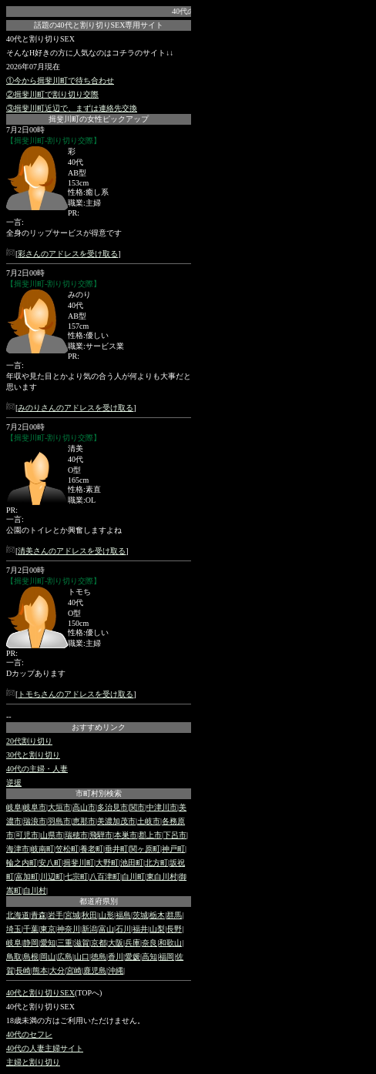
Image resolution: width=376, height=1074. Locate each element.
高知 (149, 956)
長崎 (23, 970)
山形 (106, 915)
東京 (47, 929)
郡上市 (150, 835)
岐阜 (14, 807)
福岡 (166, 956)
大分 (57, 970)
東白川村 (161, 876)
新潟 (89, 929)
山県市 (51, 835)
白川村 (34, 890)
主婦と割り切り (33, 1062)
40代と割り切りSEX (40, 993)
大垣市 (59, 807)
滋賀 (81, 942)
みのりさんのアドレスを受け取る (75, 407)
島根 (31, 956)
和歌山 (170, 942)
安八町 (50, 862)
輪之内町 (21, 862)
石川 (123, 929)
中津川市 (161, 807)
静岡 (31, 942)
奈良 (149, 942)
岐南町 (42, 849)
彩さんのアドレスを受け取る (68, 253)
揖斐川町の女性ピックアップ (99, 119)
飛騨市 (100, 835)
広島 (64, 956)
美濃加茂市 (116, 821)
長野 (174, 929)
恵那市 (84, 821)
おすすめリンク (99, 727)
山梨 (157, 929)
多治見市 (112, 807)
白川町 (133, 876)
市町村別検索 (99, 793)
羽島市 (59, 821)
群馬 (174, 915)
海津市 (17, 849)
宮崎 (74, 970)
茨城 (140, 915)
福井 (140, 929)
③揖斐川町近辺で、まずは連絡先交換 (71, 108)
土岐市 (148, 821)
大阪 (115, 942)
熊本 (40, 970)
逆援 (14, 782)
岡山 (47, 956)
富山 (106, 929)
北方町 (156, 862)
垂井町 (116, 849)
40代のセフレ (29, 1034)
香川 (115, 956)
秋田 (89, 915)
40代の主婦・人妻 (37, 769)
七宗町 (76, 876)
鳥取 (14, 956)
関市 (137, 807)
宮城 (72, 915)
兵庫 (132, 942)
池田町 (131, 862)
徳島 (98, 956)
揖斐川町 (78, 862)
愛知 (47, 942)
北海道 (17, 915)
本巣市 (125, 835)
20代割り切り (29, 741)
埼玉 (14, 929)
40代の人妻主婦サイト (44, 1048)
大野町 (107, 862)
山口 (81, 956)
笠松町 (67, 849)
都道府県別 (98, 901)
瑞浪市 (34, 821)
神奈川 (68, 929)
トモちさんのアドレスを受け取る (75, 694)
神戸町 (173, 849)
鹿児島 (94, 970)
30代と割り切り (33, 755)
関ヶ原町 (144, 849)
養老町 (91, 849)
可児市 (27, 835)
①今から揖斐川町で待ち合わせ (60, 80)
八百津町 (104, 876)
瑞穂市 (76, 835)
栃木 (157, 915)
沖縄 (115, 970)
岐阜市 (34, 807)
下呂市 (174, 835)
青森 (38, 915)
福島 (123, 915)
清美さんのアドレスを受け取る (72, 551)
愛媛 (132, 956)
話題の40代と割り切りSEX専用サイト (99, 25)
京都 (98, 942)
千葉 (31, 929)
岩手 (55, 915)
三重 (64, 942)
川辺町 (51, 876)
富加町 (27, 876)
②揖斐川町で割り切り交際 (52, 94)
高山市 (84, 807)
